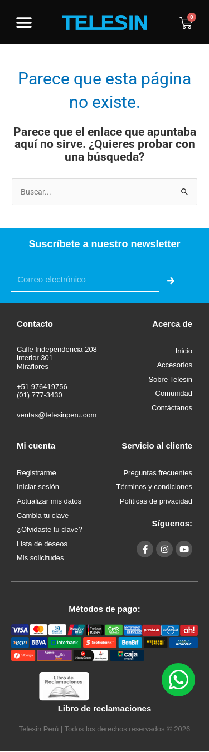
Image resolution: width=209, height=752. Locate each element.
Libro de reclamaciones (105, 708)
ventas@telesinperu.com (56, 415)
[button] (23, 23)
